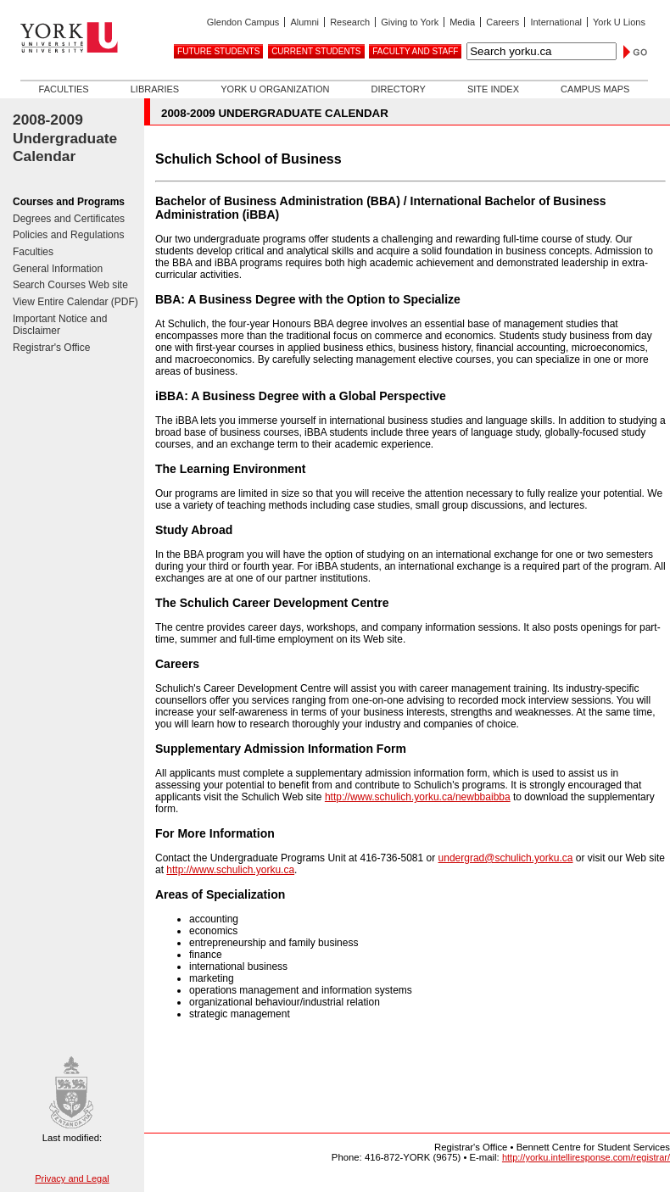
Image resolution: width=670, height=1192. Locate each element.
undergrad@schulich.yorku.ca (505, 858)
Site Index (493, 89)
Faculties (64, 89)
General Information (58, 269)
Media (462, 22)
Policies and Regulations (68, 235)
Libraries (155, 89)
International (556, 22)
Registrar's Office (51, 348)
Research (350, 22)
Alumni (304, 22)
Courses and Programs (69, 202)
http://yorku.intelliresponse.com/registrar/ (586, 1157)
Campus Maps (595, 89)
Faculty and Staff (415, 51)
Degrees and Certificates (69, 219)
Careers (502, 22)
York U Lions (619, 22)
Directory (398, 89)
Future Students (218, 51)
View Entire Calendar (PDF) (75, 302)
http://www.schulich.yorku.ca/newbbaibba (418, 797)
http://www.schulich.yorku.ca (230, 870)
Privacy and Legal (72, 1178)
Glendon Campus (243, 22)
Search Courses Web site (70, 285)
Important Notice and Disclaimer (60, 325)
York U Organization (275, 89)
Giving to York (409, 22)
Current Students (315, 51)
